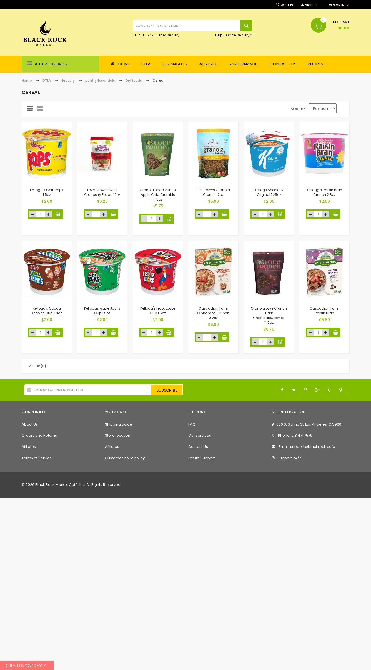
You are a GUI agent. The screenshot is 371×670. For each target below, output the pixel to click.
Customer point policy (125, 458)
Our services (199, 435)
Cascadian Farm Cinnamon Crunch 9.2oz (213, 313)
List (41, 110)
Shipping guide (118, 424)
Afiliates (29, 446)
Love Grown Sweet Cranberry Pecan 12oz (102, 192)
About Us (30, 424)
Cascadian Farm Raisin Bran (324, 310)
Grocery (68, 80)
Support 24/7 (286, 458)
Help (218, 35)
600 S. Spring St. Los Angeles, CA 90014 (308, 424)
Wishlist (288, 5)
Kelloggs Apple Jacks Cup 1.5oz (102, 310)
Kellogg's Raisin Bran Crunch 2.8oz (324, 192)
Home (27, 80)
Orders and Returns (39, 435)
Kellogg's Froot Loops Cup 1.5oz (158, 310)
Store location (117, 435)
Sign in (338, 5)
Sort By (298, 109)
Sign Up (311, 5)
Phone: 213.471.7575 (292, 435)
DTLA (46, 80)
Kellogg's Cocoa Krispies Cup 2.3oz (47, 310)
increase (48, 214)
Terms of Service (37, 458)
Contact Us (198, 446)
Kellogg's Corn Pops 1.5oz (46, 192)
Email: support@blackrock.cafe (303, 446)
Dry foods (134, 80)
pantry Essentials (100, 80)
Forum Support (201, 458)
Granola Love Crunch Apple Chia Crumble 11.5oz (158, 194)
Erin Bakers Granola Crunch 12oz (213, 192)
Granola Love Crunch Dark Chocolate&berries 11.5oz (269, 315)
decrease (32, 214)
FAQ (191, 424)
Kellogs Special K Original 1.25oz (269, 192)
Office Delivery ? (239, 35)
